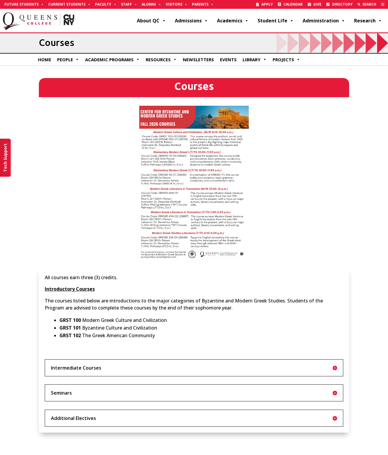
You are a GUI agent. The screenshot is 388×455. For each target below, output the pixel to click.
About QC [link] (151, 20)
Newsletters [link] (198, 59)
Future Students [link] (24, 4)
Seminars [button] (61, 393)
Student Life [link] (276, 20)
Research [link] (368, 20)
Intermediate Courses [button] (76, 367)
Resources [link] (161, 59)
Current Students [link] (69, 4)
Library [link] (255, 59)
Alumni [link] (151, 4)
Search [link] (369, 4)
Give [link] (317, 4)
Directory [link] (342, 4)
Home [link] (44, 59)
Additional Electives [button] (73, 418)
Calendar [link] (293, 4)
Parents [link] (203, 4)
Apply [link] (267, 4)
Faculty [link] (106, 4)
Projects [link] (286, 59)
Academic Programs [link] (112, 59)
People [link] (68, 59)
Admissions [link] (191, 20)
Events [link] (228, 59)
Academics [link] (233, 20)
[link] (383, 4)
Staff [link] (129, 4)
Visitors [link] (177, 4)
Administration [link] (324, 20)
